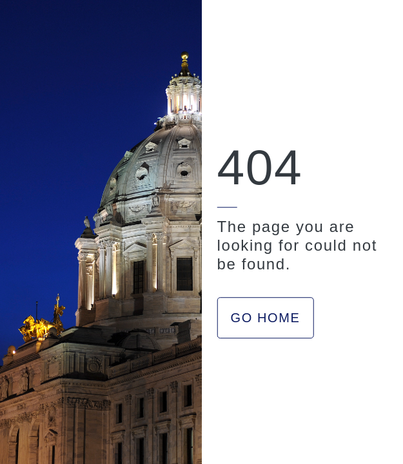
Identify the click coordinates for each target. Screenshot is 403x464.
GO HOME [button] (265, 318)
